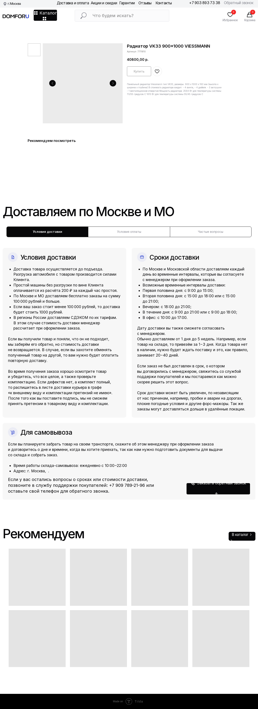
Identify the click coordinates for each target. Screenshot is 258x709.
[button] (218, 488)
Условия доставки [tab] (47, 231)
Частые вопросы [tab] (210, 231)
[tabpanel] (129, 368)
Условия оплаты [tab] (129, 231)
